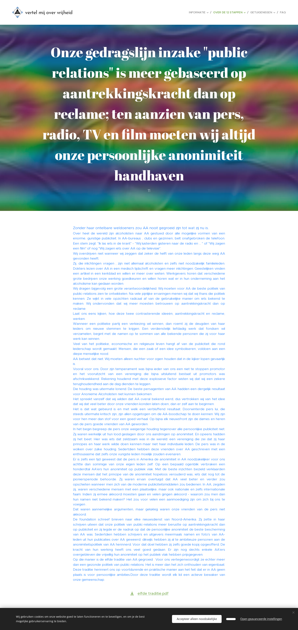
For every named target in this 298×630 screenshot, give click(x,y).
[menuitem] (202, 12)
